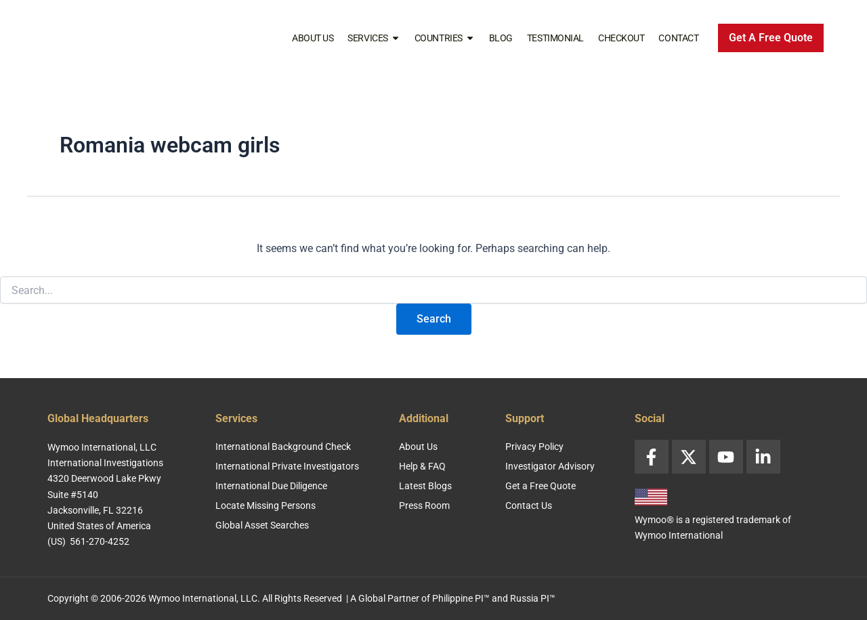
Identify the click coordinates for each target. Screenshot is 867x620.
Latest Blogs (425, 485)
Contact (678, 38)
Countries (445, 38)
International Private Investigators (287, 466)
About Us (312, 38)
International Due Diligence (271, 485)
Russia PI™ (532, 598)
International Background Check (283, 446)
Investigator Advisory (550, 466)
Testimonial (555, 38)
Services (373, 38)
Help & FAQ (422, 466)
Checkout (621, 38)
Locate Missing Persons (265, 505)
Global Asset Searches (262, 525)
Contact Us (528, 505)
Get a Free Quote (540, 485)
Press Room (424, 505)
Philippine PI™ (461, 598)
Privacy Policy (534, 446)
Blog (501, 38)
